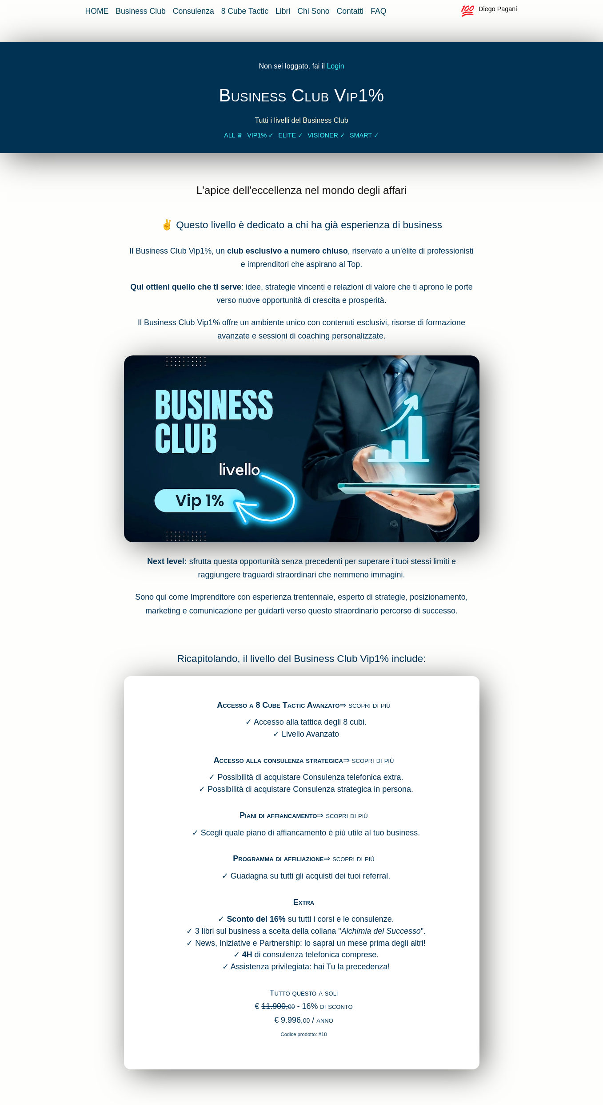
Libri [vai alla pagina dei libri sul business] (283, 11)
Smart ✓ (364, 135)
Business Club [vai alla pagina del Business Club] (140, 11)
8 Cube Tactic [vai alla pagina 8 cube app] (244, 11)
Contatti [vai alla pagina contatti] (350, 11)
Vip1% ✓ (260, 135)
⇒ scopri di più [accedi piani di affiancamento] (342, 815)
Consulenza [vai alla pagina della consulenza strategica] (193, 11)
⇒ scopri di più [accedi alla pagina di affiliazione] (348, 858)
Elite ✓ (290, 135)
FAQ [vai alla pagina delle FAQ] (378, 11)
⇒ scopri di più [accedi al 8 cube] (364, 705)
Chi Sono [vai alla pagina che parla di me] (313, 11)
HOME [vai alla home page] (97, 11)
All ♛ (233, 135)
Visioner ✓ (326, 135)
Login (335, 66)
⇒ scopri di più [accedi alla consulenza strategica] (368, 760)
